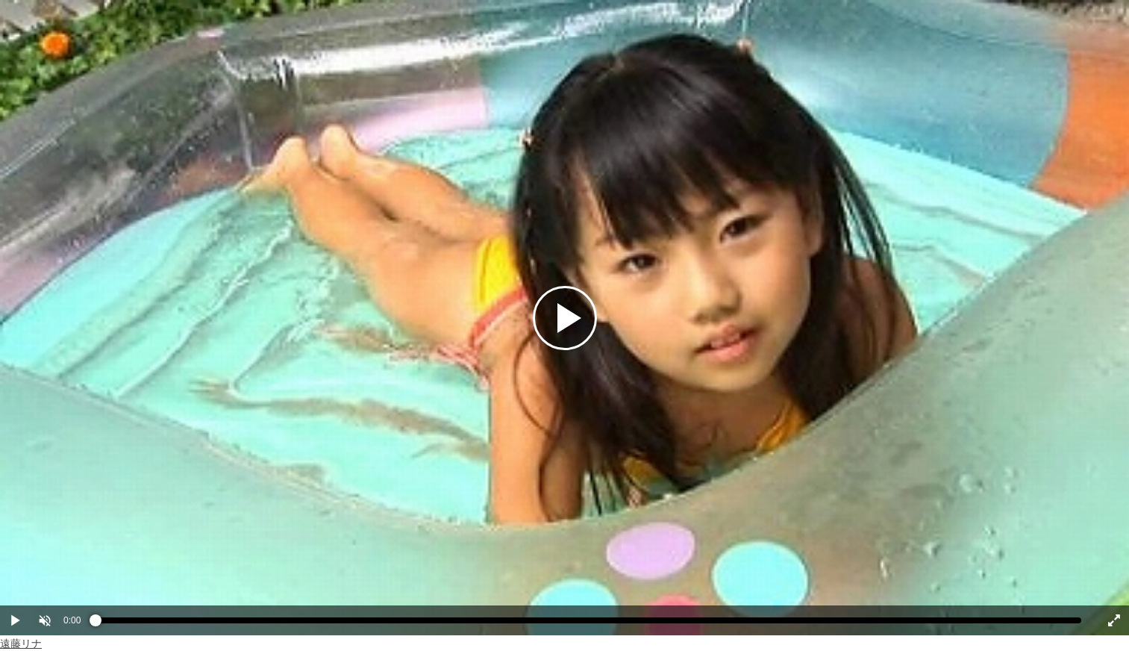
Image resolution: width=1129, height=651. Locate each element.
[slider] (588, 624)
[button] (45, 620)
